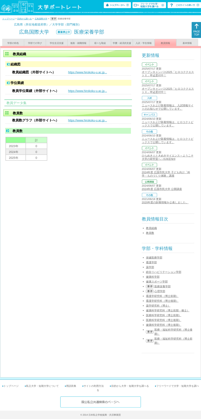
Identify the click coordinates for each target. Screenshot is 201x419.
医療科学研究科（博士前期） (163, 315)
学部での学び (35, 43)
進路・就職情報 (78, 43)
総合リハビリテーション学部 (163, 272)
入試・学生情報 (144, 43)
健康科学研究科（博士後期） (163, 324)
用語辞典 (71, 386)
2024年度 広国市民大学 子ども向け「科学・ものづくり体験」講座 (166, 174)
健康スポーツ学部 (157, 281)
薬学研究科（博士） (158, 305)
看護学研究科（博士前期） (162, 296)
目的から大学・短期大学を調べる (130, 386)
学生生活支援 (57, 43)
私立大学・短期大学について (42, 386)
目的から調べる (24, 19)
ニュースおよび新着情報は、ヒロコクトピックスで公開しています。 (167, 124)
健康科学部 (153, 276)
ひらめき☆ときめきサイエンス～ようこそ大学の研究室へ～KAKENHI (167, 157)
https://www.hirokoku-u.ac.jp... (87, 72)
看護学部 (151, 262)
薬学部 (150, 267)
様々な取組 (100, 43)
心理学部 (159, 291)
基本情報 (187, 43)
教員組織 (151, 228)
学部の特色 (13, 43)
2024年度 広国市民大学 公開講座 (162, 189)
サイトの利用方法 (94, 386)
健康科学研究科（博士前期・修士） (167, 310)
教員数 (150, 232)
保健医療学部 (154, 257)
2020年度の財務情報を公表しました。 (165, 202)
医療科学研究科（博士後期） (163, 320)
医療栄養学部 (162, 286)
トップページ (8, 19)
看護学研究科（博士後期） (162, 300)
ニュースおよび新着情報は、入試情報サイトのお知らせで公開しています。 (167, 107)
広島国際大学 (41, 19)
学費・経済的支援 (122, 43)
